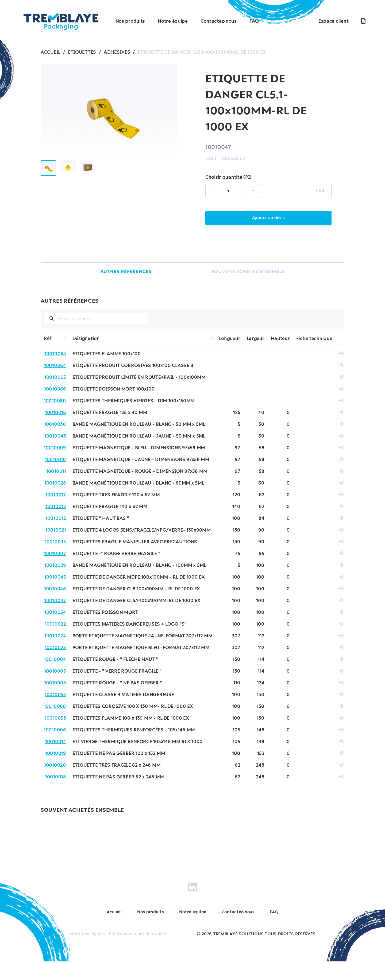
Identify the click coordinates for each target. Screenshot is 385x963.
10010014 (55, 742)
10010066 (55, 390)
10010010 (55, 460)
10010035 (55, 543)
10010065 (55, 378)
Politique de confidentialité (137, 936)
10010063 (55, 355)
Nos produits (130, 21)
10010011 (56, 472)
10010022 (55, 625)
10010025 (55, 648)
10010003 (55, 684)
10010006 (55, 731)
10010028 (55, 484)
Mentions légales (87, 936)
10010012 (55, 519)
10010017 (55, 496)
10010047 (55, 601)
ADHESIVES (117, 52)
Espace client (333, 21)
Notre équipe (173, 21)
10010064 (55, 366)
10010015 (55, 507)
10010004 (55, 660)
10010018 (55, 778)
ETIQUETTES (82, 52)
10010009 (55, 449)
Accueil (114, 914)
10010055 (55, 695)
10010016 (55, 413)
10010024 (55, 637)
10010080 (55, 402)
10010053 (55, 719)
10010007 (55, 554)
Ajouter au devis (268, 218)
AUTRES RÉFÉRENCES (124, 272)
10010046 (55, 590)
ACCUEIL (50, 52)
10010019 (55, 754)
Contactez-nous (219, 21)
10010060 (55, 707)
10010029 (55, 566)
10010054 (55, 613)
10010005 (55, 672)
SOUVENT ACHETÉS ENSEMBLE (248, 272)
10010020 (55, 766)
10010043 (55, 437)
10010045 (55, 578)
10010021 (55, 531)
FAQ (254, 21)
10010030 (55, 425)
